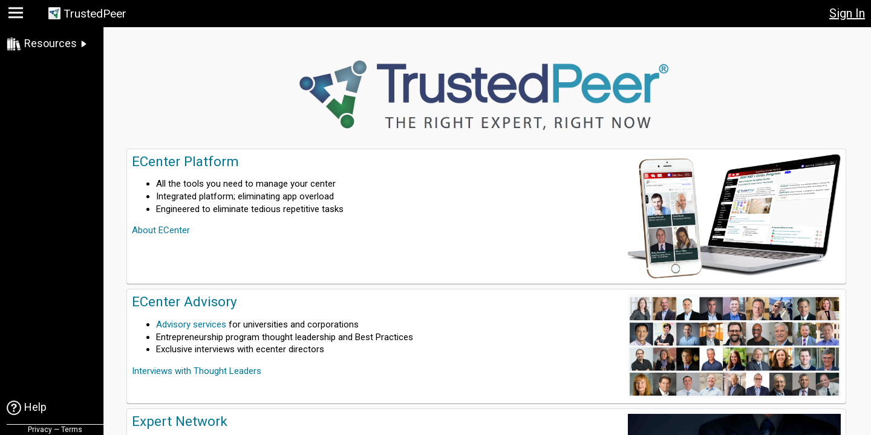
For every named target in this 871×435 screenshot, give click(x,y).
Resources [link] (50, 43)
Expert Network (179, 421)
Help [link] (35, 407)
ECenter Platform (185, 161)
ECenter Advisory (184, 301)
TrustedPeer (95, 14)
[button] (17, 15)
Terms (71, 429)
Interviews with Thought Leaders (196, 371)
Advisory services (191, 324)
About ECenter (161, 230)
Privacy (40, 429)
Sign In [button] (847, 13)
